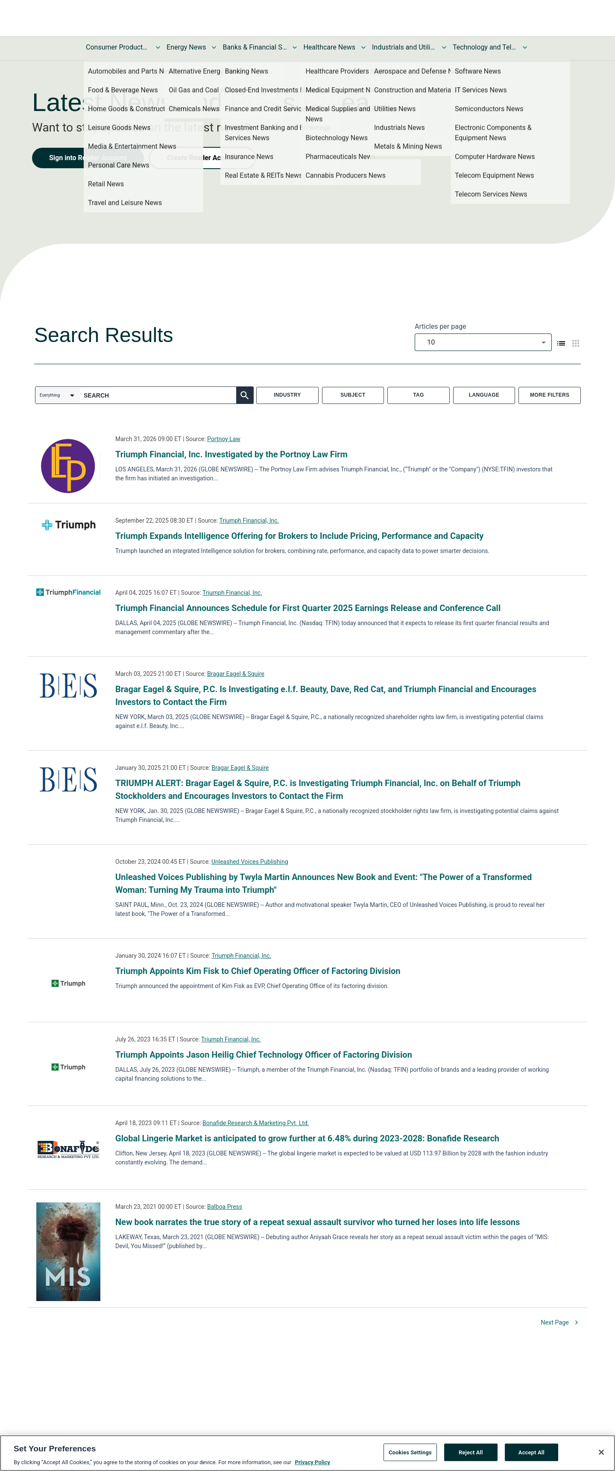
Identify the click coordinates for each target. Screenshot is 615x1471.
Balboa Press (224, 1206)
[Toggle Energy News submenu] (214, 47)
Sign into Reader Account (88, 158)
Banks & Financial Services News (255, 47)
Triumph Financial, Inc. (249, 520)
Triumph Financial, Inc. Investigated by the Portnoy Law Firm (231, 454)
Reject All (471, 1452)
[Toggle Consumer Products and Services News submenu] (158, 47)
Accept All (531, 1452)
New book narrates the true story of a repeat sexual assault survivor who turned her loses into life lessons (317, 1222)
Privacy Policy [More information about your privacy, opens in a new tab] (312, 1462)
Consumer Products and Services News (118, 47)
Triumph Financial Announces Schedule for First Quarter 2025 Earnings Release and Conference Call (308, 608)
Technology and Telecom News (485, 47)
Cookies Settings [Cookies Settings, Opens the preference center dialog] (410, 1452)
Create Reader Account (202, 158)
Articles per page (440, 326)
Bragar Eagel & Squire (235, 673)
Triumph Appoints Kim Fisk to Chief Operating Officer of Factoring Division (258, 971)
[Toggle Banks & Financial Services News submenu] (294, 47)
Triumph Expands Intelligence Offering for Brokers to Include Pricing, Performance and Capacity (299, 536)
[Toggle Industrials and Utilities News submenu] (444, 47)
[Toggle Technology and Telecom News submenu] (525, 47)
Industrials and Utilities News (404, 47)
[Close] (601, 1452)
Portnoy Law (223, 439)
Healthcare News (329, 47)
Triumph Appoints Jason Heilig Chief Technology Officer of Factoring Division (263, 1055)
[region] (307, 1453)
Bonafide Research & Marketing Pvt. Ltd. (255, 1123)
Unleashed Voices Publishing (249, 861)
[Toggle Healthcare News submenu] (363, 47)
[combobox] (483, 342)
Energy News (186, 47)
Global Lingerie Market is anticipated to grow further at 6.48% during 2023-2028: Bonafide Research (307, 1138)
